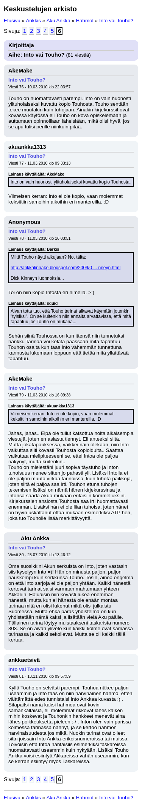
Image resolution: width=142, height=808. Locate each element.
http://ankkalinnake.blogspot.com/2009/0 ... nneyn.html (65, 267)
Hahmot (85, 20)
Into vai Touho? (116, 20)
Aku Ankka (58, 20)
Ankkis (33, 20)
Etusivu (12, 20)
